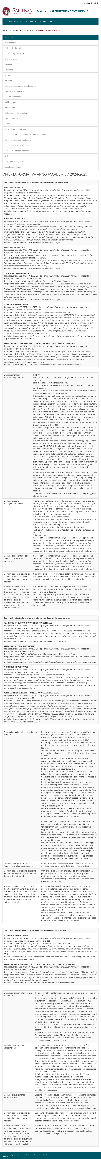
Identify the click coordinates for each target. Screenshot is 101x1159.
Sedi (6, 156)
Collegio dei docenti (13, 48)
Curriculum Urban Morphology (17, 145)
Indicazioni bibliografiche (14, 161)
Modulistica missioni (13, 167)
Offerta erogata (12, 59)
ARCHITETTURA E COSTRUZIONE (22, 30)
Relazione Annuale (12, 80)
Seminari (8, 64)
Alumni (7, 75)
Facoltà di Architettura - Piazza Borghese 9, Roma (29, 21)
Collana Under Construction (16, 113)
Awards (8, 123)
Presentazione (10, 42)
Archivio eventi (10, 102)
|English (91, 3)
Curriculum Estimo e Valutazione (18, 140)
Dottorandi (9, 69)
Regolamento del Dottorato (16, 129)
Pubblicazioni (10, 107)
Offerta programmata (14, 53)
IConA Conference (12, 118)
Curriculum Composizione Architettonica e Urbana (25, 134)
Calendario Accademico (14, 91)
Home (4, 30)
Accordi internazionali (14, 96)
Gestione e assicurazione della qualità (21, 86)
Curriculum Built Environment (17, 150)
